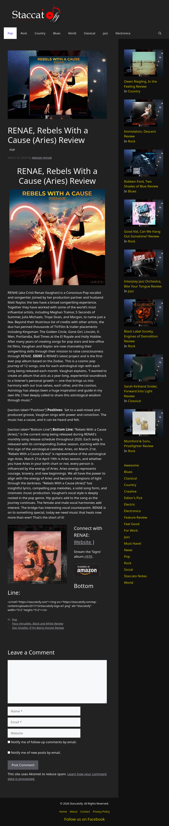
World (72, 33)
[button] (160, 33)
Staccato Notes (135, 576)
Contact (85, 811)
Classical (89, 33)
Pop (10, 33)
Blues (56, 33)
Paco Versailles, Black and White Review (37, 623)
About (74, 811)
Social (128, 569)
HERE (88, 556)
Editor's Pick (133, 498)
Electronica (123, 33)
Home (63, 811)
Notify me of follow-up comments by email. (44, 742)
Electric (129, 504)
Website (83, 542)
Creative (130, 491)
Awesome (131, 465)
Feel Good (131, 524)
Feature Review (135, 517)
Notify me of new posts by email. (36, 752)
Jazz (105, 33)
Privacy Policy (101, 811)
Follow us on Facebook (84, 819)
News (128, 550)
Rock (23, 33)
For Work (131, 530)
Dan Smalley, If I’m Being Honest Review (38, 628)
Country (40, 33)
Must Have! (132, 543)
